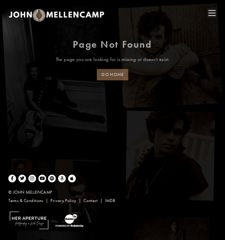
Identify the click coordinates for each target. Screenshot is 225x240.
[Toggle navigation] (212, 13)
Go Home (112, 74)
